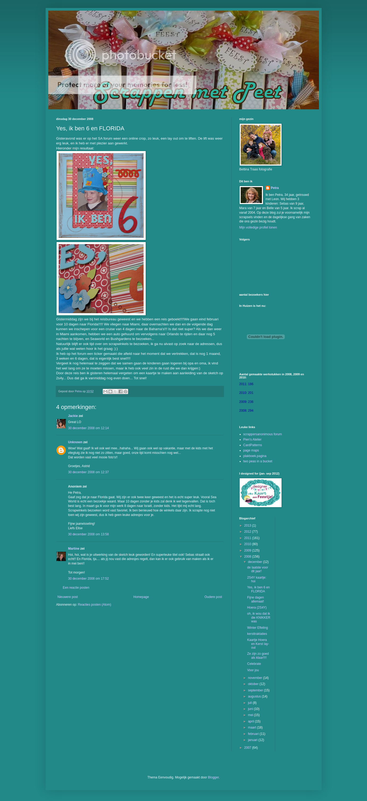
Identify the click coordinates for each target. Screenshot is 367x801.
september (256, 690)
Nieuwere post (68, 597)
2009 (248, 550)
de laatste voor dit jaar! (257, 569)
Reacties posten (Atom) (94, 604)
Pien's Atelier (252, 439)
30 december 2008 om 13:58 (88, 534)
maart (252, 727)
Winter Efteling (257, 628)
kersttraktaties (257, 634)
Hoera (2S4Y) (256, 607)
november (255, 678)
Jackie (73, 416)
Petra (275, 188)
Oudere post (213, 597)
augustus (255, 696)
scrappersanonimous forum (262, 434)
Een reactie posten (76, 587)
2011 (248, 538)
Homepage (141, 597)
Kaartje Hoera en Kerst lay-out (258, 643)
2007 (248, 748)
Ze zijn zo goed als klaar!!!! (258, 655)
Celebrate (254, 664)
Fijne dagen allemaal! (255, 599)
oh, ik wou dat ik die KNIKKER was (258, 617)
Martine (74, 548)
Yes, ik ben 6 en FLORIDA (258, 589)
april (251, 721)
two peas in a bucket (257, 461)
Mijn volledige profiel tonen (258, 227)
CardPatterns (252, 445)
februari (254, 734)
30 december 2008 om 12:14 (88, 428)
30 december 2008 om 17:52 (88, 578)
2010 (248, 544)
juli (250, 703)
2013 (248, 525)
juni (251, 709)
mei (251, 715)
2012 (248, 531)
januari (253, 740)
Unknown (75, 442)
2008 (248, 556)
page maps (251, 450)
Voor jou (253, 670)
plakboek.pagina (254, 456)
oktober (253, 684)
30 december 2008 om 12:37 (88, 472)
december (255, 562)
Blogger (213, 777)
